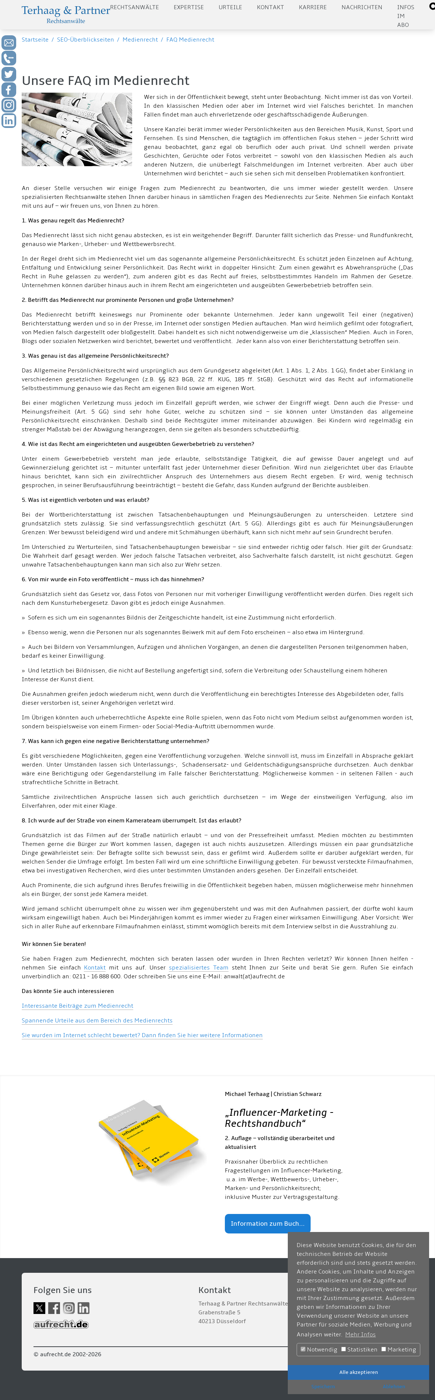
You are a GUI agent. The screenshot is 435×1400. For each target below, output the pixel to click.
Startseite (35, 39)
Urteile (230, 7)
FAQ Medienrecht (190, 39)
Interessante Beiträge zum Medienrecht (77, 1006)
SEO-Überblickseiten (85, 39)
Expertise (189, 7)
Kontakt (270, 7)
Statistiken (359, 1349)
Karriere (313, 7)
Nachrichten (362, 7)
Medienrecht (140, 39)
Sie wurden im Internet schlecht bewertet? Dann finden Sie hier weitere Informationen (142, 1035)
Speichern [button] (323, 1386)
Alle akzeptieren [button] (358, 1372)
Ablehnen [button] (394, 1386)
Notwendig (319, 1349)
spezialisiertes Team (199, 967)
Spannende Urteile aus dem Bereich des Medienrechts (97, 1020)
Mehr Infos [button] (360, 1334)
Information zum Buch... (268, 1224)
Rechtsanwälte (134, 7)
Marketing (398, 1349)
